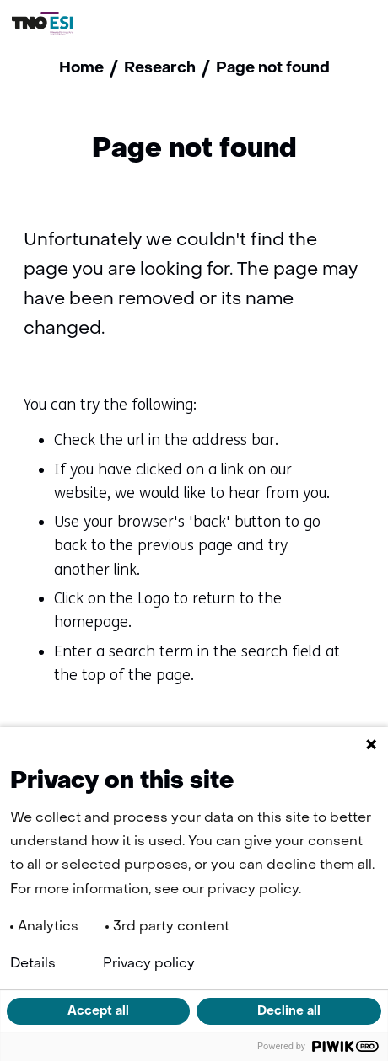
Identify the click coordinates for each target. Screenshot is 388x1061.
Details (33, 964)
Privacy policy (149, 964)
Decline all (289, 1011)
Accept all (98, 1011)
